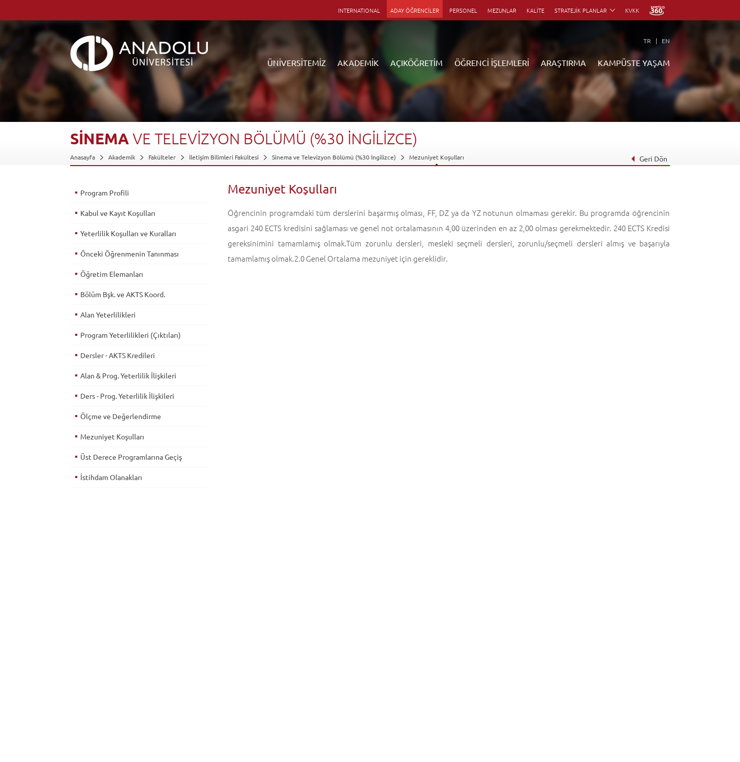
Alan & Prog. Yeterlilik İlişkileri (128, 375)
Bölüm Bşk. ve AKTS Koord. (122, 294)
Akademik (121, 157)
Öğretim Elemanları (111, 273)
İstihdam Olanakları (111, 477)
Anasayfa (82, 157)
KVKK (632, 10)
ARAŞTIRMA (563, 62)
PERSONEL (463, 10)
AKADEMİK (358, 62)
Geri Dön (649, 158)
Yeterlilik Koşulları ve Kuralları (128, 233)
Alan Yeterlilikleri (108, 314)
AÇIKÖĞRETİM (416, 62)
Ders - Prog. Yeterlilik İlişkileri (127, 395)
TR (647, 41)
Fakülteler (162, 157)
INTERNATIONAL (359, 10)
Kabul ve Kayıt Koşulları (118, 212)
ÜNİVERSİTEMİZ (296, 62)
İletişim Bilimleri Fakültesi (224, 157)
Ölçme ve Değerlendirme (120, 416)
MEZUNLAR (501, 10)
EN (666, 41)
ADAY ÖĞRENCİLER (414, 10)
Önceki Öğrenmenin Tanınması (129, 253)
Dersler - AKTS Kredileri (117, 355)
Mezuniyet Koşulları (436, 157)
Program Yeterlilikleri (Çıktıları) (130, 334)
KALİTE (535, 10)
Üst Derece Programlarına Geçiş (131, 456)
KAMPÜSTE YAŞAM (634, 62)
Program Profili (104, 192)
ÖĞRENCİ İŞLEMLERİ (491, 62)
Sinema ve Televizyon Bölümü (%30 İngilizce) (334, 157)
